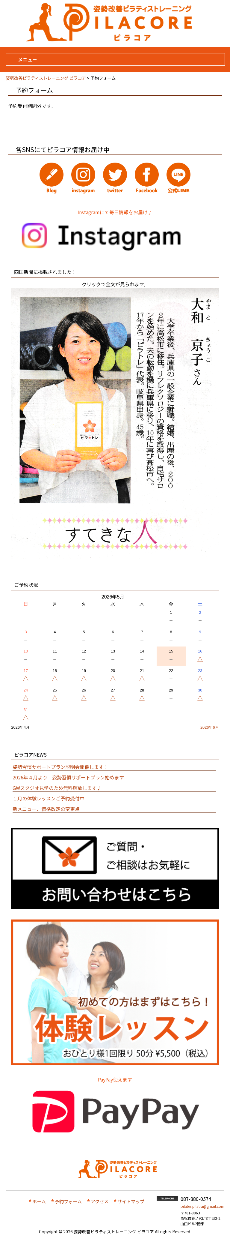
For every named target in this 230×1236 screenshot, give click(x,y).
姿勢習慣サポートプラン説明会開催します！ (60, 766)
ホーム (39, 1201)
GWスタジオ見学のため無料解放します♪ (57, 787)
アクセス (99, 1201)
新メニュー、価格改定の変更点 (46, 808)
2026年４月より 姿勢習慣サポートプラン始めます (68, 777)
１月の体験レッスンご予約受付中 (48, 798)
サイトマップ (130, 1201)
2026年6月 (209, 727)
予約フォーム (68, 1201)
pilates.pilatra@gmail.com (202, 1206)
